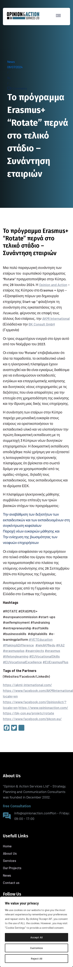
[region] (36, 932)
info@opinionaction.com (32, 813)
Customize (36, 948)
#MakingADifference (18, 645)
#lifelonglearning (15, 656)
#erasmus (52, 650)
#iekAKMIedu (45, 645)
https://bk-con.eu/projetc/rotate (28, 713)
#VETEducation (41, 639)
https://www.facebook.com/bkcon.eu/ (32, 719)
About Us (10, 853)
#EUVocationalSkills (44, 656)
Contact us (11, 882)
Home (7, 846)
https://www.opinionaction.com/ (43, 707)
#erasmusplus (14, 650)
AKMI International (56, 318)
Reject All (36, 958)
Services (9, 860)
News (11, 61)
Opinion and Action (53, 284)
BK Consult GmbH (42, 324)
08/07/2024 (15, 67)
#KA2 (60, 645)
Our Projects (12, 868)
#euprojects (34, 650)
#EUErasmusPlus (55, 662)
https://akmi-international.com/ (27, 685)
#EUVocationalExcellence (22, 662)
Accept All (36, 937)
